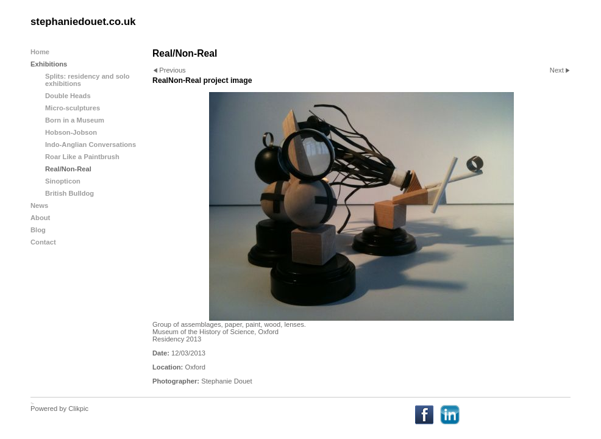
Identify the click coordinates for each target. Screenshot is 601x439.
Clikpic (78, 408)
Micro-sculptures (72, 108)
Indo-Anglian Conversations (90, 144)
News (39, 205)
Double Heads (68, 95)
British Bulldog (69, 193)
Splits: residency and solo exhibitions (87, 80)
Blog (38, 230)
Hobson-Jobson (71, 132)
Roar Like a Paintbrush (82, 156)
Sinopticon (62, 181)
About (40, 217)
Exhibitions (48, 64)
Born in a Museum (74, 120)
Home (39, 51)
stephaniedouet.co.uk (83, 21)
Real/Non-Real (68, 169)
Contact (43, 242)
